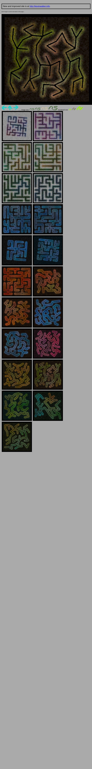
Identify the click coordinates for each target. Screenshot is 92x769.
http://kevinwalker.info (40, 6)
